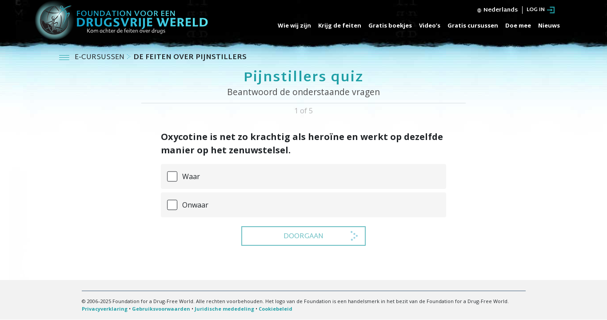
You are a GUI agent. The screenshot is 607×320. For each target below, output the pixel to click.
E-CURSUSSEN (100, 57)
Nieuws (549, 25)
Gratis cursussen (472, 25)
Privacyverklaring (105, 308)
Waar (191, 176)
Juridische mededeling (224, 308)
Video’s (429, 25)
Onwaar (195, 205)
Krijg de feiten (339, 25)
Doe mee (518, 25)
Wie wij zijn (294, 25)
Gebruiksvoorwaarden (161, 308)
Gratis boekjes (390, 25)
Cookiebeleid (275, 308)
